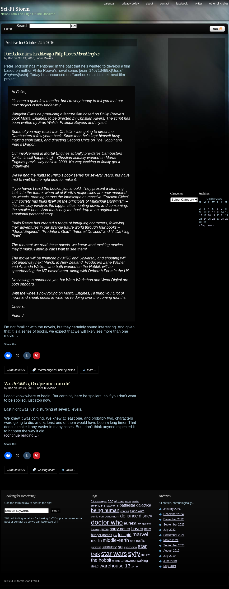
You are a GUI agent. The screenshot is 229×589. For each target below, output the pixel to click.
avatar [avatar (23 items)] (135, 501)
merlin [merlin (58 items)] (96, 540)
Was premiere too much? (36, 383)
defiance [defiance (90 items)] (129, 515)
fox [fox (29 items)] (139, 523)
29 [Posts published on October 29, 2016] (226, 218)
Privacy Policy (130, 3)
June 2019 (170, 561)
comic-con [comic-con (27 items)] (97, 516)
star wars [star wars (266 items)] (114, 553)
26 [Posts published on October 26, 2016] (213, 218)
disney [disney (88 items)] (145, 515)
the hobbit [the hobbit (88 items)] (101, 560)
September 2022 (174, 524)
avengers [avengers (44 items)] (98, 505)
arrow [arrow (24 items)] (128, 501)
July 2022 (170, 529)
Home (8, 29)
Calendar (109, 3)
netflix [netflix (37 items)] (140, 541)
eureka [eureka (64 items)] (130, 523)
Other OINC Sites (219, 3)
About (149, 3)
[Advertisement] (198, 111)
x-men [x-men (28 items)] (135, 566)
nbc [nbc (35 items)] (132, 541)
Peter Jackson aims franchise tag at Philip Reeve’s (51, 53)
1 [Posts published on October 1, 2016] (226, 205)
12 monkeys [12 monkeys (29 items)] (99, 501)
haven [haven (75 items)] (137, 528)
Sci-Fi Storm (15, 9)
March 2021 (171, 540)
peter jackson (66, 370)
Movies (48, 58)
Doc (10, 58)
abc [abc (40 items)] (110, 501)
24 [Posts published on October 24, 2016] (205, 218)
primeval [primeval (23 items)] (96, 547)
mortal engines (47, 370)
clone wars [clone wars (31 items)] (137, 511)
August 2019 (171, 550)
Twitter (198, 3)
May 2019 (170, 566)
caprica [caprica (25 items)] (125, 511)
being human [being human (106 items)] (105, 510)
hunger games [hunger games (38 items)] (101, 535)
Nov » (210, 225)
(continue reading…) (21, 435)
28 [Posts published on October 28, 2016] (222, 218)
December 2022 (174, 519)
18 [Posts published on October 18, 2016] (209, 215)
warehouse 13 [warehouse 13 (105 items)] (115, 565)
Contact (164, 3)
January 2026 (172, 509)
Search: (22, 26)
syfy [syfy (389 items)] (134, 553)
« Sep (202, 225)
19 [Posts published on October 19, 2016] (213, 215)
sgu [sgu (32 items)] (120, 547)
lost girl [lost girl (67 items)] (124, 534)
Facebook (182, 3)
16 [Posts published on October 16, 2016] (200, 215)
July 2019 (170, 555)
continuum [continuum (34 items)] (112, 516)
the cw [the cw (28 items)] (145, 555)
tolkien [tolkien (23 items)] (116, 560)
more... (91, 370)
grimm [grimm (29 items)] (105, 529)
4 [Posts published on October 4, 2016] (208, 208)
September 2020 (174, 545)
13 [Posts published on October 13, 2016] (218, 212)
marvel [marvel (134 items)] (140, 534)
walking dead (46, 469)
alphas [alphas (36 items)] (119, 501)
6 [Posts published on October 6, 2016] (217, 208)
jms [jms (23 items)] (115, 535)
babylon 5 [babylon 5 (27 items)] (113, 505)
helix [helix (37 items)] (147, 529)
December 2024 (174, 514)
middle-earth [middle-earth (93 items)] (116, 540)
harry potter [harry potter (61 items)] (120, 529)
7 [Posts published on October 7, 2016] (221, 208)
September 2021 (174, 535)
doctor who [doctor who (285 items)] (107, 522)
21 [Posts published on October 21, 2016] (222, 215)
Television (50, 388)
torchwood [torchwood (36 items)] (128, 560)
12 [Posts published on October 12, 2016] (213, 212)
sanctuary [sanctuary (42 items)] (109, 547)
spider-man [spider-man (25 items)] (130, 547)
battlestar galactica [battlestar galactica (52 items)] (135, 505)
